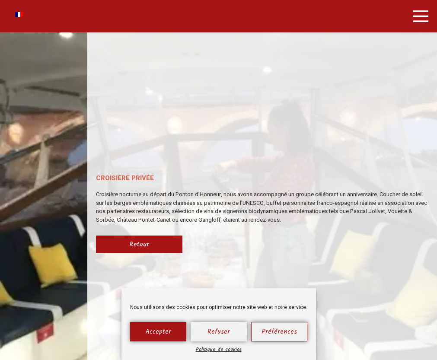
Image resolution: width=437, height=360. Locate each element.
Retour (139, 244)
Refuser (218, 332)
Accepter (158, 332)
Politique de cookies (219, 350)
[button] (421, 16)
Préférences (279, 332)
